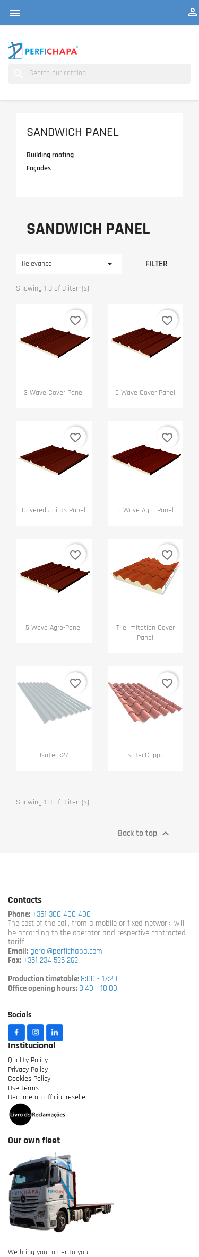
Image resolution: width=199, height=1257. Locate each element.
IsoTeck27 (54, 755)
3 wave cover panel (54, 393)
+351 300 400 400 (60, 915)
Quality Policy (28, 1060)
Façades (39, 169)
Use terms (23, 1088)
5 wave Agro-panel (53, 628)
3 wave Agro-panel (145, 510)
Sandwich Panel (73, 132)
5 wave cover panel (145, 393)
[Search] (99, 74)
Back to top (145, 833)
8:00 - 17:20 (99, 979)
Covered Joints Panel (53, 510)
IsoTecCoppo (145, 755)
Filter (156, 264)
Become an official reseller (48, 1097)
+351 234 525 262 (50, 961)
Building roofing (50, 155)
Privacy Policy (28, 1070)
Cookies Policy (29, 1079)
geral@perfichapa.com (66, 952)
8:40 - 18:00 (98, 989)
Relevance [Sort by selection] (69, 263)
